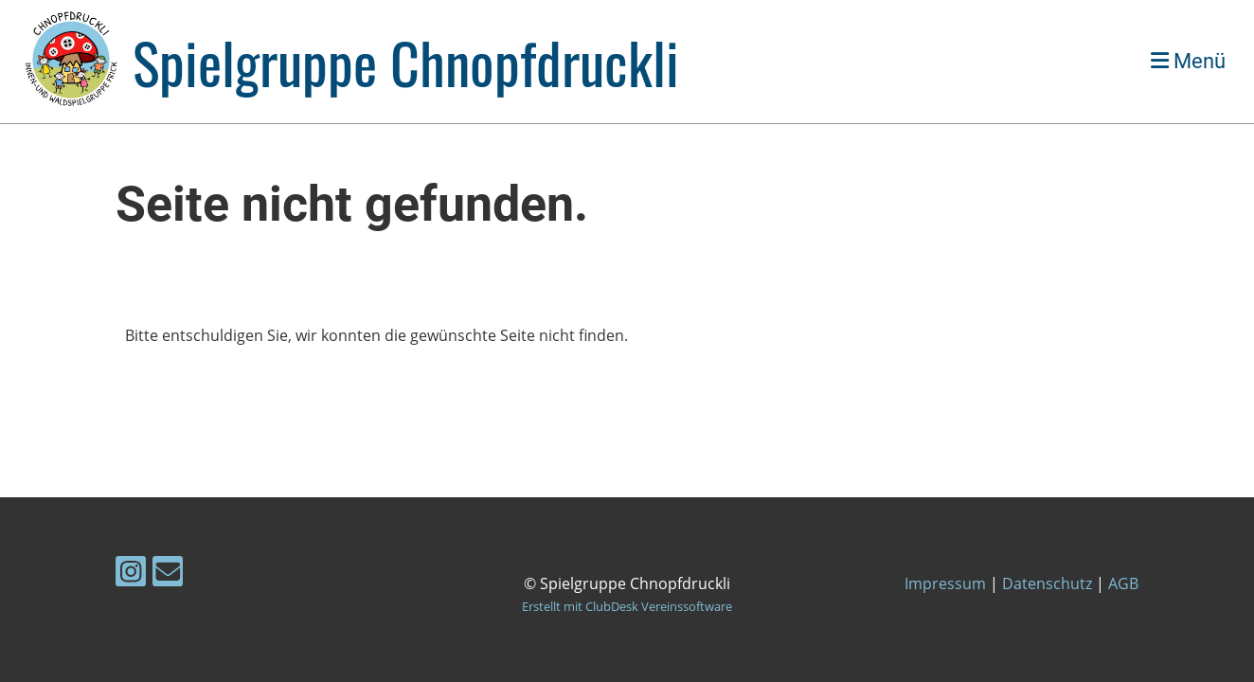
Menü (1188, 61)
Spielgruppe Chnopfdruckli (406, 61)
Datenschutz (1047, 583)
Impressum (945, 583)
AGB (1123, 583)
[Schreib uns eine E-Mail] (167, 574)
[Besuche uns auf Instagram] (131, 574)
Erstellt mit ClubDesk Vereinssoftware (627, 606)
